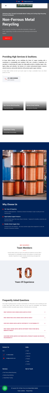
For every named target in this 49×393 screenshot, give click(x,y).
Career (27, 361)
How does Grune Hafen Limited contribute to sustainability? (21, 323)
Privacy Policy (29, 391)
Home (27, 351)
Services (28, 356)
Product (28, 358)
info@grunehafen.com (28, 1)
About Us (28, 353)
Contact (28, 364)
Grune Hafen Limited (33, 388)
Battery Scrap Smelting (8, 375)
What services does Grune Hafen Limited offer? (17, 312)
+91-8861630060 (9, 354)
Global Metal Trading (8, 377)
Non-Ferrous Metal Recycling (9, 372)
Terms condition (21, 391)
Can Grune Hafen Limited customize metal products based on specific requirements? (24, 336)
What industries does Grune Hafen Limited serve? (18, 317)
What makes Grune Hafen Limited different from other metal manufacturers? (21, 329)
